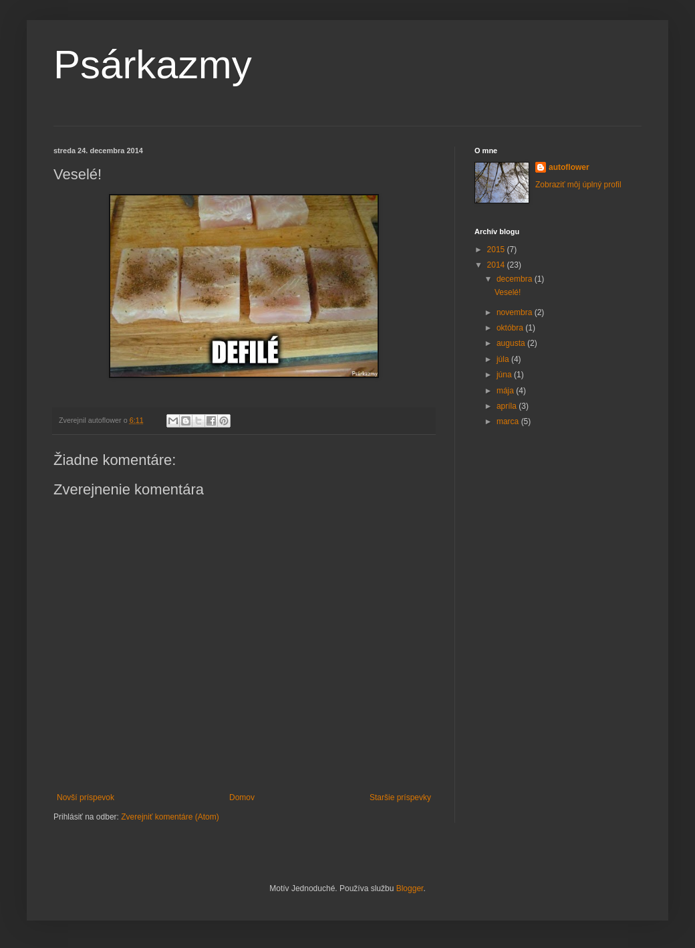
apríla (508, 406)
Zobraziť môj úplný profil (578, 184)
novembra (516, 312)
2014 (497, 265)
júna (505, 374)
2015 (497, 249)
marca (509, 421)
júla (504, 359)
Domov (242, 797)
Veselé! (508, 292)
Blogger (410, 888)
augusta (512, 343)
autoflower (569, 167)
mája (506, 390)
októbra (511, 328)
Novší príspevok (85, 797)
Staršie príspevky (400, 797)
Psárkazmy (152, 64)
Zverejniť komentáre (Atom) (170, 817)
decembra (516, 279)
